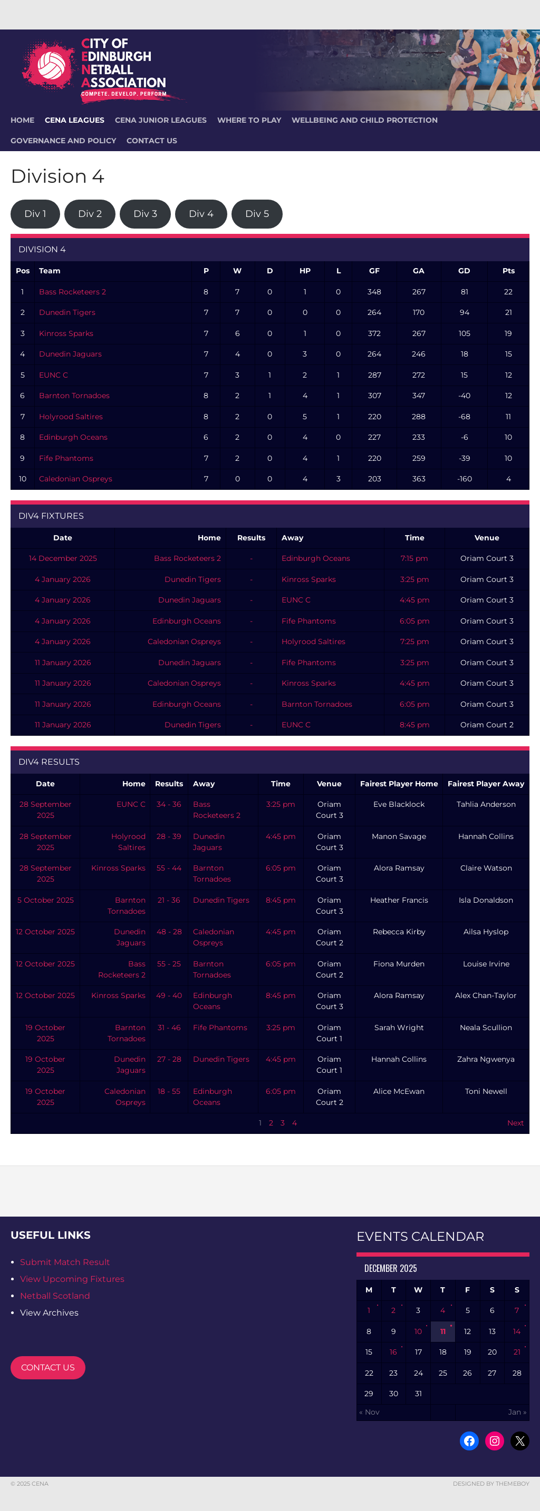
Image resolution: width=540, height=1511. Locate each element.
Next (515, 1123)
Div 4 (201, 214)
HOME (22, 120)
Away (292, 537)
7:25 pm (414, 641)
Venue (487, 537)
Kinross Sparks (66, 333)
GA (419, 270)
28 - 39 (169, 836)
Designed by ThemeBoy (491, 1483)
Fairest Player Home (399, 783)
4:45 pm (415, 600)
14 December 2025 (63, 558)
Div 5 (257, 214)
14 (516, 1331)
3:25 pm (414, 579)
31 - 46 (169, 1027)
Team (50, 270)
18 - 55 (169, 1091)
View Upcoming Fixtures (72, 1279)
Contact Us (152, 140)
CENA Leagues (74, 120)
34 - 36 (169, 804)
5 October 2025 (45, 900)
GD (464, 270)
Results (251, 537)
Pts (509, 270)
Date (62, 537)
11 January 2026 (63, 662)
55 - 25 (169, 964)
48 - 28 (169, 931)
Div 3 (145, 214)
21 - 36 (169, 900)
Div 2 (90, 214)
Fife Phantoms (66, 458)
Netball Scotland (55, 1296)
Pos (23, 270)
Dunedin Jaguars (70, 354)
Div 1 (35, 214)
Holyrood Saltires (71, 416)
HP (305, 270)
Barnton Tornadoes (74, 395)
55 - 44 (169, 868)
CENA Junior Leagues (161, 120)
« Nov (369, 1412)
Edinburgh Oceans (73, 437)
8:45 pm (415, 724)
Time (415, 537)
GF (374, 270)
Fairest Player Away (486, 783)
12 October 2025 (45, 931)
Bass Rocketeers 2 (72, 292)
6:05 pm (415, 621)
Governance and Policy (63, 140)
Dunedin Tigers (67, 312)
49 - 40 (169, 995)
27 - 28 (169, 1059)
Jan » (517, 1412)
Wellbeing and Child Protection (365, 120)
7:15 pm (414, 558)
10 (418, 1331)
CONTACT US (48, 1367)
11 (443, 1331)
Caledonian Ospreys (75, 478)
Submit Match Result (65, 1262)
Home (209, 537)
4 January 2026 (63, 579)
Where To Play (249, 120)
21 (517, 1352)
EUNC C (53, 375)
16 (393, 1352)
